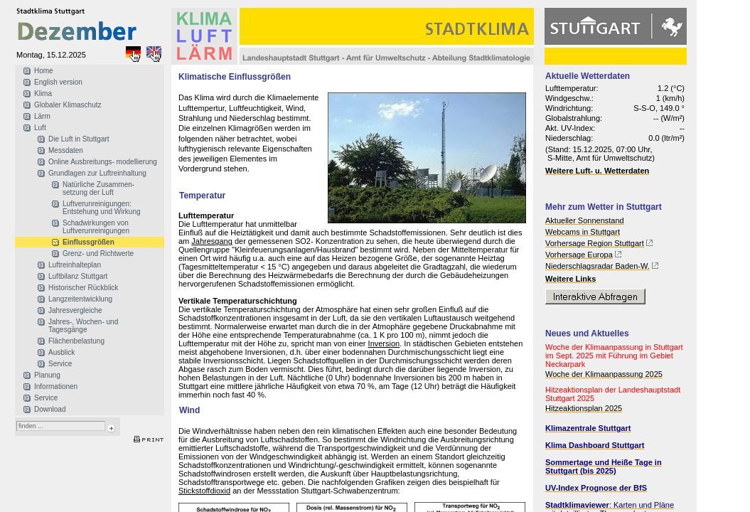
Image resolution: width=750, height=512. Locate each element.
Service (60, 364)
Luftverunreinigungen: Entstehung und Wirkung (102, 207)
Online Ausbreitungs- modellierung (102, 162)
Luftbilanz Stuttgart (77, 276)
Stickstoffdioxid (204, 490)
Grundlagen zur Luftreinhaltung (97, 173)
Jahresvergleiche (75, 310)
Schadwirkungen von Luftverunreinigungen (96, 227)
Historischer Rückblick (83, 288)
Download (49, 409)
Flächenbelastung (76, 341)
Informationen (55, 386)
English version (58, 82)
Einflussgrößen (88, 242)
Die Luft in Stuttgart (78, 139)
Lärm (42, 116)
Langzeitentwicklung (80, 299)
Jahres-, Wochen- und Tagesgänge (83, 326)
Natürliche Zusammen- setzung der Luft (98, 188)
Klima (43, 93)
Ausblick (61, 352)
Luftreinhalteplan (74, 265)
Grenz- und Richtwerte (98, 253)
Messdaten (65, 150)
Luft (40, 128)
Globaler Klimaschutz (67, 105)
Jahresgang (211, 241)
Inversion (384, 343)
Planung (47, 375)
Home (43, 71)
